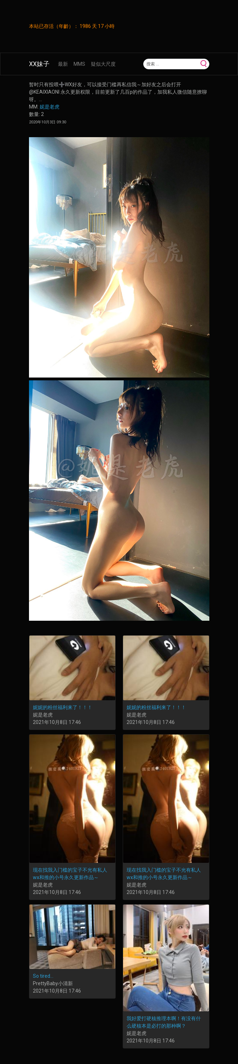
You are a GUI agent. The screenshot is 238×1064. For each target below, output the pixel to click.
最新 (63, 64)
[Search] (171, 64)
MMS (79, 64)
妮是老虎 (49, 107)
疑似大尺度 (103, 64)
